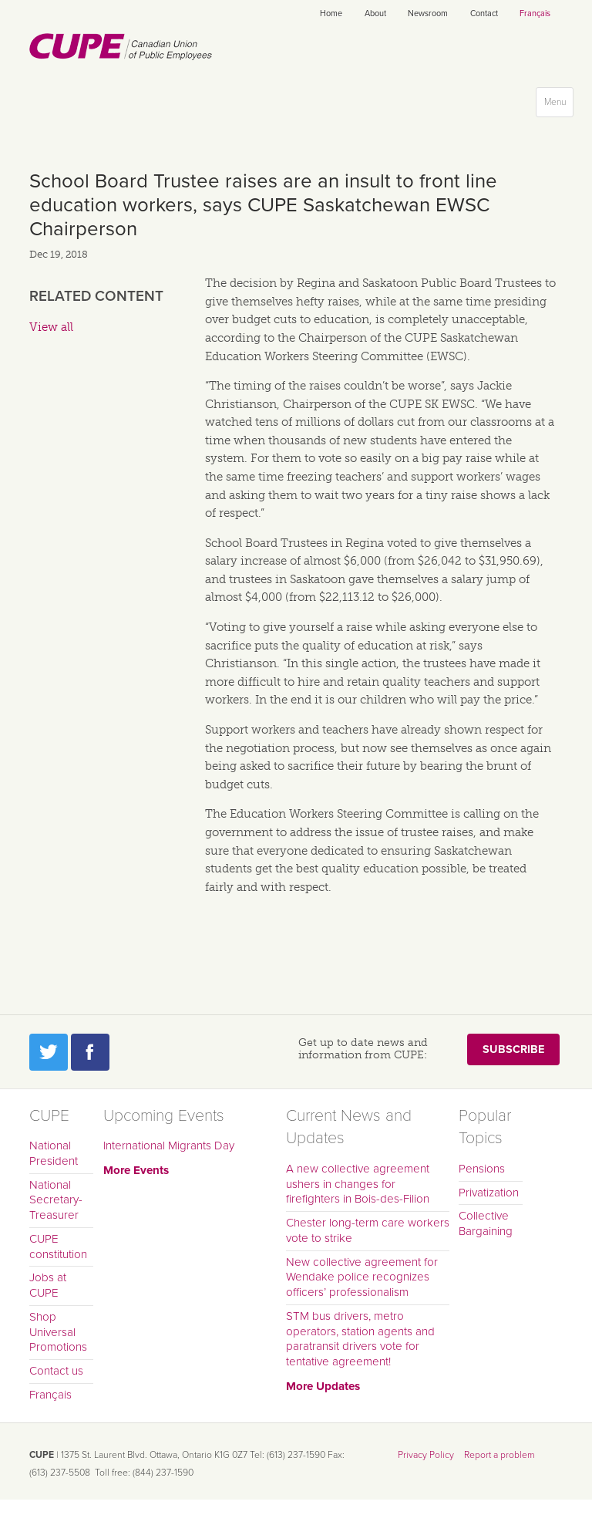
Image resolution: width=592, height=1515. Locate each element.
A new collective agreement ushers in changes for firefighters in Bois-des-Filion (357, 1184)
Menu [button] (558, 105)
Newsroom (428, 13)
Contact (484, 13)
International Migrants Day (168, 1145)
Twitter (48, 1052)
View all (51, 327)
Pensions (482, 1169)
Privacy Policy (426, 1454)
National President (53, 1153)
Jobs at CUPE (47, 1285)
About (375, 13)
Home (331, 13)
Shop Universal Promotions (58, 1332)
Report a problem (499, 1454)
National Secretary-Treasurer (55, 1200)
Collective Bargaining (486, 1223)
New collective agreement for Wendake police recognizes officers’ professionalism (362, 1277)
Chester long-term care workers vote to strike (367, 1230)
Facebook (90, 1052)
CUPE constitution (58, 1246)
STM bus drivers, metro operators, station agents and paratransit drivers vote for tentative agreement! (360, 1338)
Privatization (489, 1193)
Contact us (56, 1371)
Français (535, 13)
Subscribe (513, 1049)
